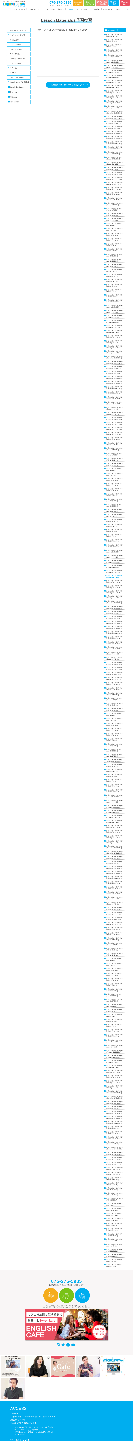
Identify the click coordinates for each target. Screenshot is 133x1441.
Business (13, 92)
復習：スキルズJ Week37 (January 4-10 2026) (114, 107)
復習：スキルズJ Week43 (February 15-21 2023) (114, 811)
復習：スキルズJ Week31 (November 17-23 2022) (114, 872)
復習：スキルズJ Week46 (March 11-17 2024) (114, 551)
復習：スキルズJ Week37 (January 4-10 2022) (114, 1087)
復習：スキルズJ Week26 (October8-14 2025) (114, 163)
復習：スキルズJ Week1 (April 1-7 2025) (114, 290)
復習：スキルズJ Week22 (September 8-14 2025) (114, 183)
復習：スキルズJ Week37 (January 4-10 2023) (114, 842)
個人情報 (60, 1430)
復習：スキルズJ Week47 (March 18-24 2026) (114, 56)
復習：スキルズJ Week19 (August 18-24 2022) (114, 933)
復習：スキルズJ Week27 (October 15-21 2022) (114, 893)
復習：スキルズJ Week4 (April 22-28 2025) (114, 275)
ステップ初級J (15, 54)
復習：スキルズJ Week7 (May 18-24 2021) (114, 1235)
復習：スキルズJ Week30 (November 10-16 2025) (114, 142)
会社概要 (51, 1430)
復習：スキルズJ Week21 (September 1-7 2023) (114, 678)
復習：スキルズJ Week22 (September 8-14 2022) (114, 918)
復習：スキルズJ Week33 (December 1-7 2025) (114, 127)
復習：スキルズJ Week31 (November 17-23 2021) (114, 1117)
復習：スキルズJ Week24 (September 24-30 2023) (114, 663)
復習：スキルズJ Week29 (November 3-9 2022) (114, 882)
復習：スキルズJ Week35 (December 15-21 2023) (114, 607)
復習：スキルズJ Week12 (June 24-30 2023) (114, 724)
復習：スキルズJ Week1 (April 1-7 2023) (114, 780)
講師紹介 (61, 9)
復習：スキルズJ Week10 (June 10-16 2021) (114, 1219)
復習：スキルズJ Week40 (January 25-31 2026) (114, 91)
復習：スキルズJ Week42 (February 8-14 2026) (114, 81)
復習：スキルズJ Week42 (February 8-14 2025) (114, 326)
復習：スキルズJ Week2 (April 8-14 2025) (114, 285)
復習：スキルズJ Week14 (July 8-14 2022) (114, 959)
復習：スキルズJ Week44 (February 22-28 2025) (114, 316)
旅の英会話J (14, 40)
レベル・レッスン (34, 9)
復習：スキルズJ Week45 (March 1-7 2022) (114, 1046)
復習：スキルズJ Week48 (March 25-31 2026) (114, 51)
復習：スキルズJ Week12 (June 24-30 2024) (114, 479)
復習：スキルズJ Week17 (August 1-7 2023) (114, 699)
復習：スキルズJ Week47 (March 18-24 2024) (114, 546)
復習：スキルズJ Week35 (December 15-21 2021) (114, 1097)
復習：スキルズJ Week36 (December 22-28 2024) (114, 357)
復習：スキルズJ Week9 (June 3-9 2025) (114, 250)
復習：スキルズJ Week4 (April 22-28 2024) (114, 520)
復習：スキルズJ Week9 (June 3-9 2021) (114, 1224)
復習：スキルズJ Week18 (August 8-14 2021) (114, 1178)
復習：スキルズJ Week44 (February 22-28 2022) (114, 1051)
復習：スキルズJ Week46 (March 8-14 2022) (114, 1041)
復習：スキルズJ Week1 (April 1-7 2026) (114, 46)
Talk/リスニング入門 (17, 35)
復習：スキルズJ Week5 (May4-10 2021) (114, 1245)
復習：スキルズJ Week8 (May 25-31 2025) (114, 255)
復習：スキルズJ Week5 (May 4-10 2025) (114, 270)
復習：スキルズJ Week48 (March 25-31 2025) (114, 296)
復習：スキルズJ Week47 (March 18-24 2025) (114, 301)
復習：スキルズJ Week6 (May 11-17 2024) (114, 510)
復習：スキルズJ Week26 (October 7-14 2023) (114, 653)
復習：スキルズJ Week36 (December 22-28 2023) (114, 602)
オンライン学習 (82, 9)
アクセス (126, 9)
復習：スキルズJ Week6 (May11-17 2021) (114, 1240)
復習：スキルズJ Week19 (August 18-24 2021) (114, 1173)
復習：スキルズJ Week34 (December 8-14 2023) (114, 612)
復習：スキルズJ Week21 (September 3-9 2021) (114, 1163)
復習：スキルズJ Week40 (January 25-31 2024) (114, 581)
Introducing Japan (16, 87)
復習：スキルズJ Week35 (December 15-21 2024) (114, 362)
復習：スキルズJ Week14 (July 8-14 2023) (114, 714)
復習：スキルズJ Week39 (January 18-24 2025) (114, 342)
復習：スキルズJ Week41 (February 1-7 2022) (114, 1066)
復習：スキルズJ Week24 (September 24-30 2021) (114, 1148)
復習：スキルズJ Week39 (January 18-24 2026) (114, 97)
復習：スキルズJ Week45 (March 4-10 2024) (114, 556)
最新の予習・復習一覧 (18, 30)
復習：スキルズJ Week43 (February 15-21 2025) (114, 321)
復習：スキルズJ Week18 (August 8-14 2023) (114, 694)
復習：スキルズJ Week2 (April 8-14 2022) (114, 1020)
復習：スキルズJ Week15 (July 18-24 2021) (114, 1194)
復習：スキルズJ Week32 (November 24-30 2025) (114, 132)
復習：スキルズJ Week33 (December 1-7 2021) (114, 1107)
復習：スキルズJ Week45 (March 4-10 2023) (114, 801)
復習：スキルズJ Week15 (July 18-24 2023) (114, 709)
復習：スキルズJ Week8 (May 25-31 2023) (114, 745)
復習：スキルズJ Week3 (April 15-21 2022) (114, 1015)
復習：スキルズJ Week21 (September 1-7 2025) (114, 188)
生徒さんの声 (107, 9)
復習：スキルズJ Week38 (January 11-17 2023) (114, 837)
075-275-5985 (22, 1418)
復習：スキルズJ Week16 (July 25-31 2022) (114, 949)
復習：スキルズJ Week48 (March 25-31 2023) (114, 785)
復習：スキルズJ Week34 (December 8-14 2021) (114, 1102)
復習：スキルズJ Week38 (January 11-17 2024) (114, 592)
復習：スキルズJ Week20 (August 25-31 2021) (114, 1168)
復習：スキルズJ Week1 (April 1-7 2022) (114, 1025)
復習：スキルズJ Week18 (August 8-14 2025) (114, 204)
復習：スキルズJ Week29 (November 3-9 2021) (114, 1127)
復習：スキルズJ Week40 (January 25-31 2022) (114, 1071)
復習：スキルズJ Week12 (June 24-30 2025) (114, 234)
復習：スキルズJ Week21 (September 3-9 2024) (114, 433)
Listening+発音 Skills (17, 58)
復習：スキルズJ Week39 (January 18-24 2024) (114, 586)
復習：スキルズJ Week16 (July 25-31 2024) (114, 459)
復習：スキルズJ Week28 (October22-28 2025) (114, 153)
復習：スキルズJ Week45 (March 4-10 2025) (114, 311)
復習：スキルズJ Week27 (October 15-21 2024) (114, 403)
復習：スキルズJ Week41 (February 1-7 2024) (114, 576)
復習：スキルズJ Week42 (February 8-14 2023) (114, 816)
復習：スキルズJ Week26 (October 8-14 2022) (114, 898)
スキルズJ (13, 73)
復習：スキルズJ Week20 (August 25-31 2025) (114, 193)
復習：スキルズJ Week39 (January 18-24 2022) (114, 1076)
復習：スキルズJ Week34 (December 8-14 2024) (114, 367)
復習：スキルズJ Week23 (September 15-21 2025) (114, 178)
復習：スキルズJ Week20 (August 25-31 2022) (114, 928)
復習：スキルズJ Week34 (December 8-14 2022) (114, 857)
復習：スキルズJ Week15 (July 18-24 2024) (114, 464)
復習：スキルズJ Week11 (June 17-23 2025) (114, 239)
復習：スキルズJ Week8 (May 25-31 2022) (114, 990)
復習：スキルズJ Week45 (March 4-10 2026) (114, 66)
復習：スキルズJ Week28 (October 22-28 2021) (114, 1133)
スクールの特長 (19, 9)
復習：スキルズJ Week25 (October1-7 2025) (114, 168)
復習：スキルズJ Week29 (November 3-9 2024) (114, 393)
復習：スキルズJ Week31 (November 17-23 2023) (114, 627)
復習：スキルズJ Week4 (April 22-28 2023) (114, 765)
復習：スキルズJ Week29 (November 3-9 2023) (114, 638)
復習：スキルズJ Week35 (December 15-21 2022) (114, 852)
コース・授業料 (49, 9)
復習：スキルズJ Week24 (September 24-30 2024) (114, 418)
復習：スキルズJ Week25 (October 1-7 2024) (114, 413)
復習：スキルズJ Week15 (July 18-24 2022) (114, 954)
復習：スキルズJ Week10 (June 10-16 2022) (114, 979)
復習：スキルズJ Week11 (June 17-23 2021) (114, 1214)
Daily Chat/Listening (17, 77)
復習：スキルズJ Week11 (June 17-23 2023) (114, 729)
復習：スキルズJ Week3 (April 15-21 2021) (114, 1255)
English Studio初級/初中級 (19, 82)
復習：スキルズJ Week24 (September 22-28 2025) (114, 173)
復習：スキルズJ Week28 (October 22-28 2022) (114, 888)
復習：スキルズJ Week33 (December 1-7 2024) (114, 372)
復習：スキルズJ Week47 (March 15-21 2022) (114, 1036)
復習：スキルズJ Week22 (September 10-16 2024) (114, 428)
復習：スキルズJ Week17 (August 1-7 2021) (114, 1184)
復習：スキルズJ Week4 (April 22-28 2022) (114, 1010)
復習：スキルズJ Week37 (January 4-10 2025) (114, 352)
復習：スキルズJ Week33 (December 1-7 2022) (114, 862)
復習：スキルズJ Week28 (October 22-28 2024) (114, 398)
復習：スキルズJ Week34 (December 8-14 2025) (114, 122)
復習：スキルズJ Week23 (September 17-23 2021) (114, 1153)
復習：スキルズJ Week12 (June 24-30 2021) (114, 1209)
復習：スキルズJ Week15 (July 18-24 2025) (114, 219)
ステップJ (13, 68)
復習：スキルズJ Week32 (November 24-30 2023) (114, 622)
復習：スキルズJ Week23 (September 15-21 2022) (114, 913)
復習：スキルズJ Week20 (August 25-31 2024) (114, 438)
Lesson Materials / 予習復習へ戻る (68, 85)
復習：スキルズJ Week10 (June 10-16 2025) (114, 245)
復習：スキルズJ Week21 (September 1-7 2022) (114, 923)
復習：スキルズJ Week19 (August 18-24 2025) (114, 199)
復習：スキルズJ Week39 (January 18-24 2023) (114, 831)
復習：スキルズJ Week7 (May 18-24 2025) (114, 260)
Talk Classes (15, 102)
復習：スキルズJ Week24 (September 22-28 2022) (114, 908)
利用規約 (69, 1430)
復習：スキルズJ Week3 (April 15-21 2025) (114, 280)
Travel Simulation (16, 49)
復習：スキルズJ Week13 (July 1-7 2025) (114, 229)
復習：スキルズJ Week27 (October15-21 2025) (114, 158)
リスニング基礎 (15, 44)
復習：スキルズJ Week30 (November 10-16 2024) (114, 387)
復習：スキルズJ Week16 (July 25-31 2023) (114, 704)
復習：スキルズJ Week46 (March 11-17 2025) (114, 306)
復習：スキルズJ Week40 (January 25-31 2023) (114, 826)
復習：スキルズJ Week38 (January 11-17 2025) (114, 347)
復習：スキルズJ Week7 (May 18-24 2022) (114, 995)
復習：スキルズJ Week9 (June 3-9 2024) (114, 495)
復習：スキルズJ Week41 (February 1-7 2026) (114, 86)
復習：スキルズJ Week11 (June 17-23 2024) (114, 484)
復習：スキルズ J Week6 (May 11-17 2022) (114, 1000)
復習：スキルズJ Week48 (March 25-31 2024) (114, 541)
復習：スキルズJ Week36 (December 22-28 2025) (114, 112)
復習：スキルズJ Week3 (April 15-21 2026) (114, 35)
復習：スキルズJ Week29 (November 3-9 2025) (114, 148)
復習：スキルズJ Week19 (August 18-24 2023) (114, 688)
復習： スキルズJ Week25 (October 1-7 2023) (114, 658)
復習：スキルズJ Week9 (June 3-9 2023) (114, 740)
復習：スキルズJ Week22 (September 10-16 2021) (114, 1158)
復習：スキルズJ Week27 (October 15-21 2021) (114, 1138)
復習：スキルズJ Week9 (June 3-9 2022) (114, 984)
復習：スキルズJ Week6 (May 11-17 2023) (114, 755)
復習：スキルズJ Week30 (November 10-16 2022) (114, 877)
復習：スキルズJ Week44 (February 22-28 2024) (114, 561)
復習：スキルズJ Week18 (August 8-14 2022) (114, 939)
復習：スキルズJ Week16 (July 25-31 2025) (114, 214)
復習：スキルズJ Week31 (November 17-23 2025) (114, 137)
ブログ (118, 9)
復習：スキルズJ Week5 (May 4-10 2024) (114, 515)
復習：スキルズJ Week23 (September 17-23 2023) (114, 668)
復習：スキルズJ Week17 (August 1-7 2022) (114, 944)
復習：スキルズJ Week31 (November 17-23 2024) (114, 382)
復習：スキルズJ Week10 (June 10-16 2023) (114, 734)
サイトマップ (80, 1430)
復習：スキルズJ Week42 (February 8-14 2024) (114, 571)
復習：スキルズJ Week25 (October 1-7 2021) (114, 1143)
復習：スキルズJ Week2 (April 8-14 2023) (114, 775)
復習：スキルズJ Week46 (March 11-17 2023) (114, 796)
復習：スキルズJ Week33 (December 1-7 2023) (114, 617)
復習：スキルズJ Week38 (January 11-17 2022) (114, 1081)
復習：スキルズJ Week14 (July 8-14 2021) (114, 1199)
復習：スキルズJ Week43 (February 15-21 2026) (114, 76)
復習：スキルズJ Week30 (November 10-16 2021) (114, 1122)
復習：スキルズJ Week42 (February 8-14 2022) (114, 1061)
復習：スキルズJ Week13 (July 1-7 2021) (114, 1204)
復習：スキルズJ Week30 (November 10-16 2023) (114, 632)
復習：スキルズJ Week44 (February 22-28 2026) (114, 71)
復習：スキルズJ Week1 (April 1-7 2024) (114, 535)
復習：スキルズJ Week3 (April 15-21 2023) (114, 770)
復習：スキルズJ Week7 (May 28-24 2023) (114, 750)
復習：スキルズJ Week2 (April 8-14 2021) (114, 1260)
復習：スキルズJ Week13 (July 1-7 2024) (114, 474)
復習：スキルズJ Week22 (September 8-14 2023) (114, 673)
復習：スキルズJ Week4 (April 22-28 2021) (114, 1250)
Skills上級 (13, 97)
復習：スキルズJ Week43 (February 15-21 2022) (114, 1056)
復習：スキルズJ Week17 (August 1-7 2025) (114, 209)
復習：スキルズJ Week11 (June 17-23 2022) (114, 974)
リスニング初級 (15, 63)
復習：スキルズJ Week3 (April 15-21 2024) (114, 525)
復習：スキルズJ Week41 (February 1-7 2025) (114, 331)
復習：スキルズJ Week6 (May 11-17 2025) (114, 265)
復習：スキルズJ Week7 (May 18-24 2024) (114, 505)
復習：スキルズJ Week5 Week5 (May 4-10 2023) (114, 760)
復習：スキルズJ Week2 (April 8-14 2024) (114, 530)
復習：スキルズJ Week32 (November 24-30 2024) (114, 377)
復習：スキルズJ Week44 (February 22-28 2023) (114, 806)
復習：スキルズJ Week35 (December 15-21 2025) (114, 117)
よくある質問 (95, 9)
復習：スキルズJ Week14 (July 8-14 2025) (114, 224)
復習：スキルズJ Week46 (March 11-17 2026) (114, 61)
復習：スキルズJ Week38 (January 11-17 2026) (114, 102)
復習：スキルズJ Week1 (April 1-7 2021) (114, 1265)
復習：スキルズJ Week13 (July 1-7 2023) (114, 719)
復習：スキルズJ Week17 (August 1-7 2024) (114, 454)
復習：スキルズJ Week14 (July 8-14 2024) (114, 469)
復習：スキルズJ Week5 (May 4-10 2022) (114, 1005)
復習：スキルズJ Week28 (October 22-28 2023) (114, 643)
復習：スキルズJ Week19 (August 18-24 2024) (114, 444)
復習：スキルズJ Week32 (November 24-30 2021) (114, 1112)
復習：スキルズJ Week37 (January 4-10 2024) (114, 597)
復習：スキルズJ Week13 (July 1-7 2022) (114, 964)
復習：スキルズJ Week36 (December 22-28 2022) (114, 847)
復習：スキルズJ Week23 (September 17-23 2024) (114, 423)
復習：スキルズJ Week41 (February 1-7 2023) (114, 821)
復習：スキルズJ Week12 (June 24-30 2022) (114, 969)
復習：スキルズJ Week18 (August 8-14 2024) (114, 449)
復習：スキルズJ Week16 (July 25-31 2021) (114, 1189)
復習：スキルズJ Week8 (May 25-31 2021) (114, 1229)
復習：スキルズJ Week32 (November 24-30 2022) (114, 867)
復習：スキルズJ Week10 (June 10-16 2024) (114, 489)
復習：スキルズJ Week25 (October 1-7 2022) (114, 903)
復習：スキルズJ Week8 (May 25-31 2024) (114, 500)
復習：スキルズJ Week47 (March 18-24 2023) (114, 791)
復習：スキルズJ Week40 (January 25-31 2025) (114, 336)
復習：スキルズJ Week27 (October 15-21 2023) (114, 648)
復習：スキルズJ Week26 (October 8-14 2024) (114, 408)
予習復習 (70, 9)
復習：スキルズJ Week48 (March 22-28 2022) (114, 1030)
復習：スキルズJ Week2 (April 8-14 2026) (114, 40)
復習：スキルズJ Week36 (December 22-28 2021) (114, 1092)
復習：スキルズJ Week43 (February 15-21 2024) (114, 566)
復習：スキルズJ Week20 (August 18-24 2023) (114, 683)
